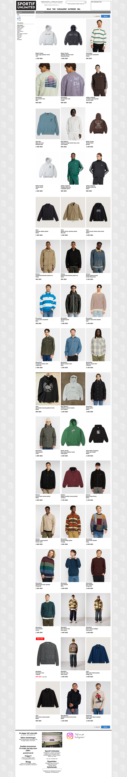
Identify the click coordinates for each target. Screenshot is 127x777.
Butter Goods (20, 27)
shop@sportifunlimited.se (53, 5)
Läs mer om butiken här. (52, 758)
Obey (18, 32)
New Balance (20, 31)
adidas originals (21, 26)
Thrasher (19, 37)
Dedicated (19, 28)
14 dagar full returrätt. (28, 733)
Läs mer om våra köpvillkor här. (28, 735)
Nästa (105, 16)
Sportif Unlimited (52, 751)
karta (55, 756)
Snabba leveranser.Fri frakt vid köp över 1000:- (28, 748)
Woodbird (19, 39)
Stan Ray (19, 36)
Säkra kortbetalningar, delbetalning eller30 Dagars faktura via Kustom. (28, 740)
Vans (18, 38)
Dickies (19, 30)
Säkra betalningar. (28, 738)
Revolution (19, 34)
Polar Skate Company (22, 33)
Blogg (28, 762)
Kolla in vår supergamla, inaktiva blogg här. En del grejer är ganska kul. (28, 764)
